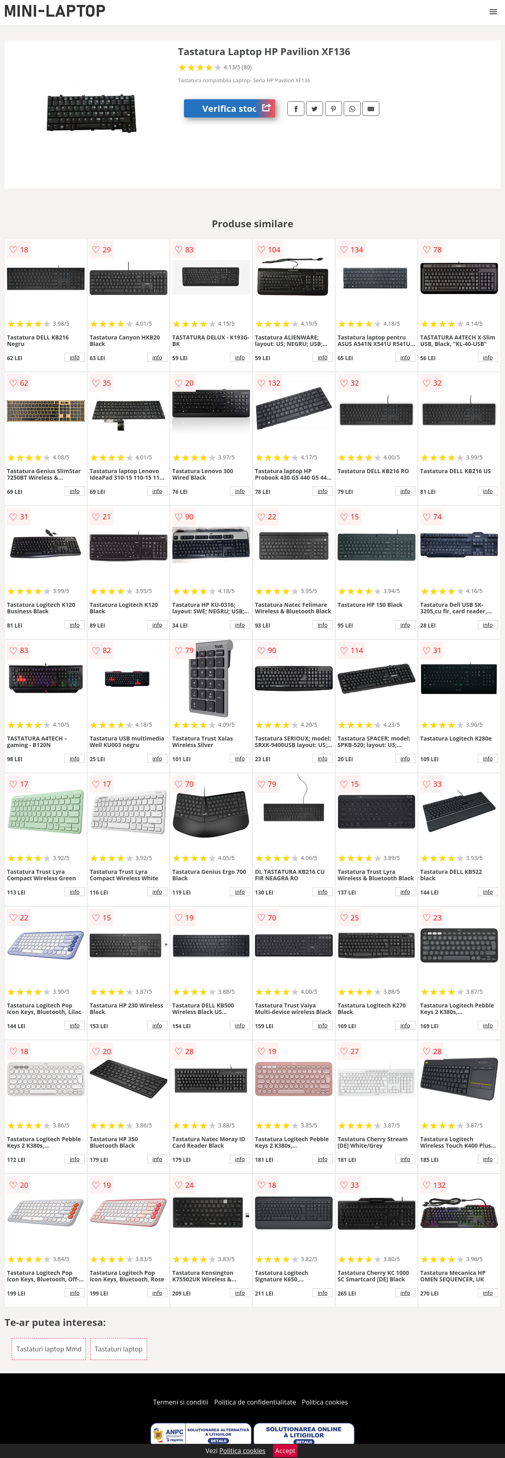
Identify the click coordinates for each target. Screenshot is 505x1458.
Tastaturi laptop (119, 1349)
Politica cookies (325, 1402)
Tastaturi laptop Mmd (48, 1349)
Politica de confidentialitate (255, 1402)
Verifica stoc (238, 108)
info (74, 357)
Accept (285, 1450)
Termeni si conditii (181, 1402)
